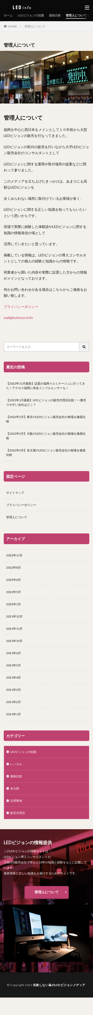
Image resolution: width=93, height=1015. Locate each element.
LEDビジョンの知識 (31, 15)
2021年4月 (13, 677)
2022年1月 (13, 604)
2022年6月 (13, 580)
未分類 (14, 788)
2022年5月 (13, 592)
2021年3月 (13, 690)
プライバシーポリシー (21, 306)
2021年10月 (14, 641)
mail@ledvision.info (18, 317)
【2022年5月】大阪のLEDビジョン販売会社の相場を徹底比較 (46, 436)
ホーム (8, 15)
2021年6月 (13, 653)
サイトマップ (15, 493)
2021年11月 (14, 628)
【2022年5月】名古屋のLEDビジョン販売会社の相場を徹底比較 (46, 452)
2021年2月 (13, 702)
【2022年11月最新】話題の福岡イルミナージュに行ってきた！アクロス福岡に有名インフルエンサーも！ (45, 386)
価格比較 (55, 15)
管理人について (76, 15)
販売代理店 (17, 813)
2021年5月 (13, 665)
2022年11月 (14, 555)
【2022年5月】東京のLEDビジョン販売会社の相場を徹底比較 (46, 419)
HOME (12, 26)
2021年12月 (14, 616)
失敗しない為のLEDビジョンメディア (59, 985)
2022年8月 (13, 567)
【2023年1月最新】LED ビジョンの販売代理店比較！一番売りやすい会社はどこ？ (46, 402)
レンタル (16, 764)
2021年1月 (13, 714)
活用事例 (16, 801)
